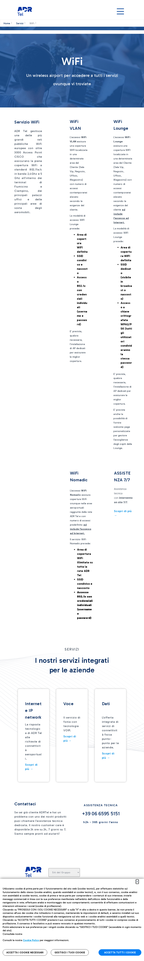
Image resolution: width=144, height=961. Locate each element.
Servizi (19, 23)
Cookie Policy (31, 940)
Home (7, 23)
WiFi (31, 23)
